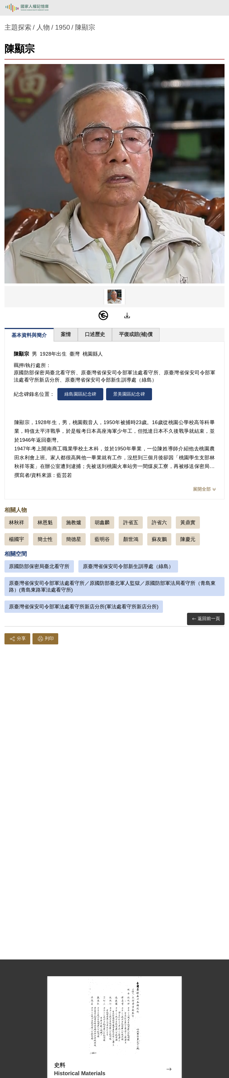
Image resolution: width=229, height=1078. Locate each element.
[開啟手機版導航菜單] (218, 8)
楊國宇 (16, 539)
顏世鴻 (130, 539)
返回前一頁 (205, 618)
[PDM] (103, 315)
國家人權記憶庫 (32, 8)
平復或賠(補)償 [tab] (136, 334)
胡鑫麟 (102, 522)
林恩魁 (45, 522)
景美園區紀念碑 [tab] (129, 394)
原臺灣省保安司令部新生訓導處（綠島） (128, 566)
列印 (45, 638)
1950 (62, 27)
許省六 (159, 522)
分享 (17, 638)
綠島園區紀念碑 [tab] (80, 394)
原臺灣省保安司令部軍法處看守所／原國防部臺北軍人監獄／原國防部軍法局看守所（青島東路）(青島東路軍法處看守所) (112, 586)
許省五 (130, 522)
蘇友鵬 (159, 539)
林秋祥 (16, 522)
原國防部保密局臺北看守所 (39, 566)
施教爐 (73, 522)
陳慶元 (187, 539)
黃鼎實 (187, 522)
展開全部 (202, 489)
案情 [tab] (66, 334)
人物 (43, 27)
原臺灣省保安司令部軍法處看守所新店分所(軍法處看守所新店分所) (83, 606)
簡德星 (73, 539)
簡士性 (45, 539)
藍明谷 (102, 539)
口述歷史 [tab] (95, 334)
